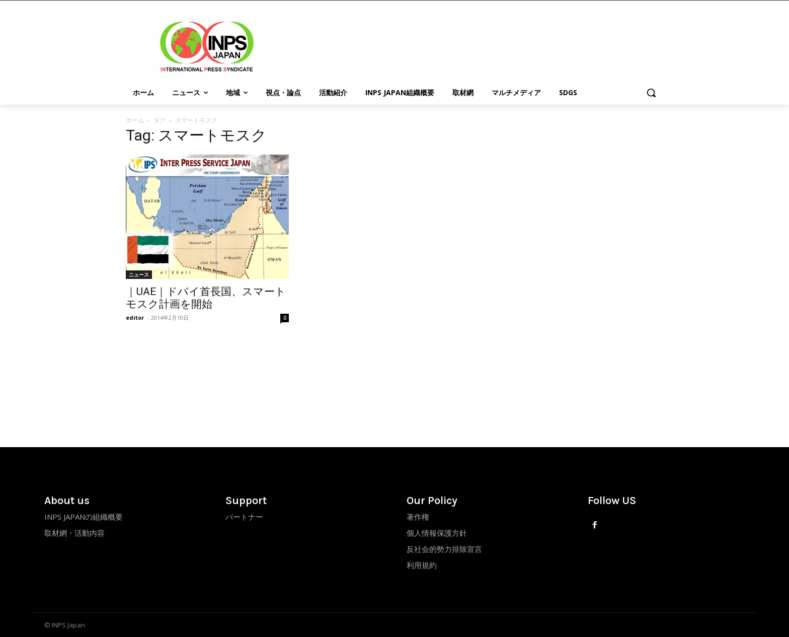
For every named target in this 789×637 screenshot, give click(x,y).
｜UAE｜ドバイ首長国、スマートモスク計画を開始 (206, 298)
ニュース (139, 274)
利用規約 (422, 565)
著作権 (418, 517)
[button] (651, 93)
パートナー (244, 517)
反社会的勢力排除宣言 (444, 549)
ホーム (135, 120)
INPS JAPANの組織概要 (83, 517)
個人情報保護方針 (437, 533)
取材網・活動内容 (74, 533)
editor (135, 317)
